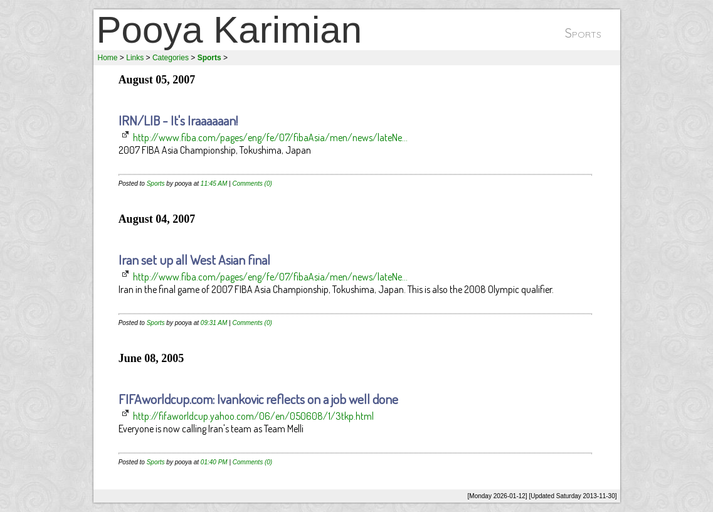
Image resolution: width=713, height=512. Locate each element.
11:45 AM (214, 183)
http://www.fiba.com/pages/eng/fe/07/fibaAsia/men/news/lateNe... (270, 137)
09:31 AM (214, 322)
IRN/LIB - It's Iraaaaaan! (178, 120)
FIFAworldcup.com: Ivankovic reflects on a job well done (258, 398)
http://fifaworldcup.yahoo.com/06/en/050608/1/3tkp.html (253, 416)
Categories (170, 57)
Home (108, 57)
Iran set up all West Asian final (194, 259)
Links (135, 57)
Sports (156, 183)
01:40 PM (214, 462)
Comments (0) (252, 183)
